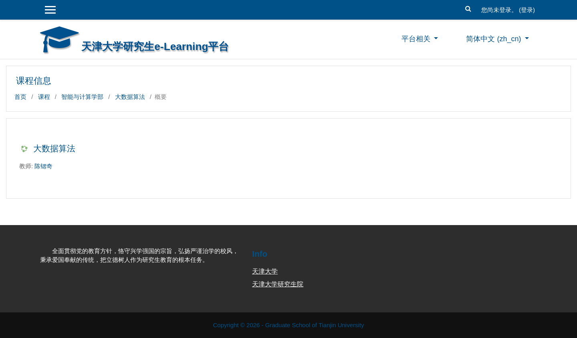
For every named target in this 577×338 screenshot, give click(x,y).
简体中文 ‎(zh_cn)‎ (494, 39)
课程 (44, 96)
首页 (20, 96)
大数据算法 (130, 96)
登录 (527, 9)
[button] (468, 8)
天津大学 (265, 271)
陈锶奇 (43, 166)
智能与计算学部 (82, 96)
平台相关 (416, 39)
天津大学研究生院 (277, 284)
